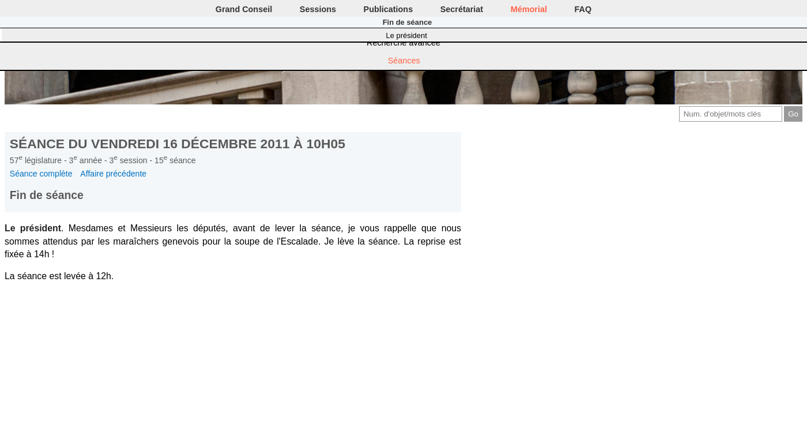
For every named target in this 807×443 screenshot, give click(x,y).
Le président (406, 35)
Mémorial (529, 9)
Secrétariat (461, 9)
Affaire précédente (113, 173)
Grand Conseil (244, 9)
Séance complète (41, 173)
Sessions (318, 9)
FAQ (583, 9)
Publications (388, 9)
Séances (404, 60)
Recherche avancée (403, 42)
